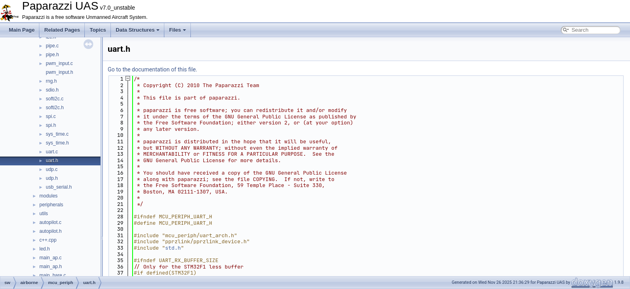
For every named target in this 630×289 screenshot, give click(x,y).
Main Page (22, 30)
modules (48, 196)
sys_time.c (57, 134)
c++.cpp (48, 240)
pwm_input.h (59, 72)
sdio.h (52, 90)
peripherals (51, 205)
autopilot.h (50, 231)
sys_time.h (57, 143)
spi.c (51, 116)
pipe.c (52, 46)
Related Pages (62, 30)
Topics (98, 30)
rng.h (51, 81)
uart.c (52, 152)
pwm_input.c (59, 63)
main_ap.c (50, 258)
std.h (173, 247)
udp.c (51, 169)
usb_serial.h (59, 187)
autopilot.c (50, 222)
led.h (44, 249)
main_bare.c (52, 275)
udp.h (52, 178)
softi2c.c (54, 99)
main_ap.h (50, 266)
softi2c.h (55, 107)
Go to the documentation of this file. (152, 69)
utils (43, 213)
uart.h (52, 160)
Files (177, 30)
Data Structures (138, 30)
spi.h (51, 125)
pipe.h (52, 54)
